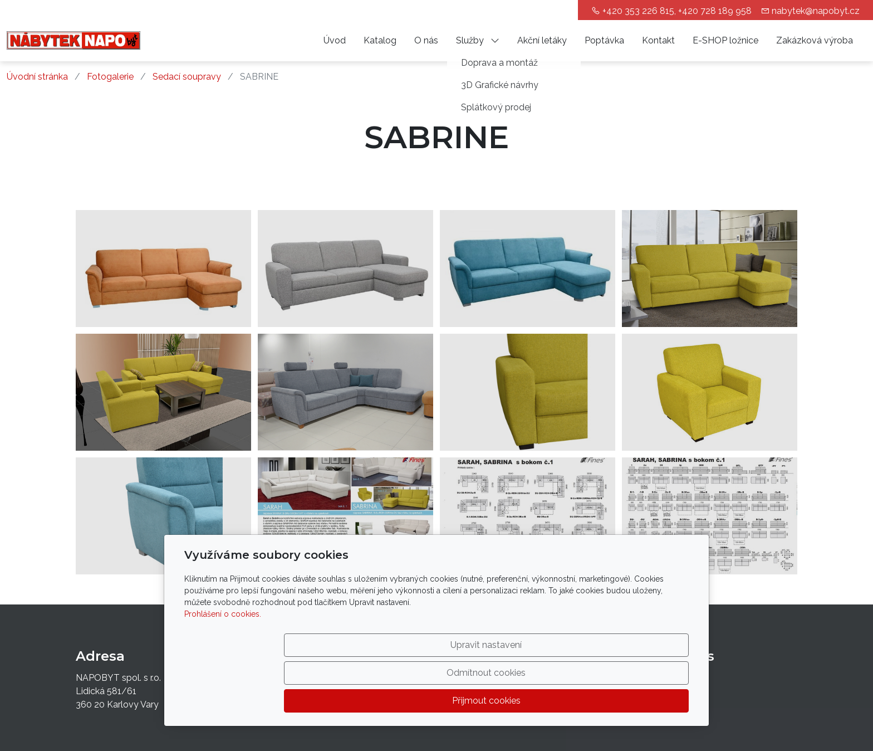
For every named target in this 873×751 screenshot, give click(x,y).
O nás (426, 40)
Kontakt (658, 40)
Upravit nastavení (412, 700)
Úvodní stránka (37, 76)
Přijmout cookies (635, 700)
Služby (477, 40)
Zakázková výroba (814, 40)
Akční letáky (542, 40)
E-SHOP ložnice (725, 40)
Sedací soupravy (187, 76)
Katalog (380, 40)
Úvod (334, 40)
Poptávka (604, 40)
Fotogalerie (110, 76)
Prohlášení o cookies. (222, 669)
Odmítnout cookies (523, 700)
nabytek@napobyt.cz (816, 11)
